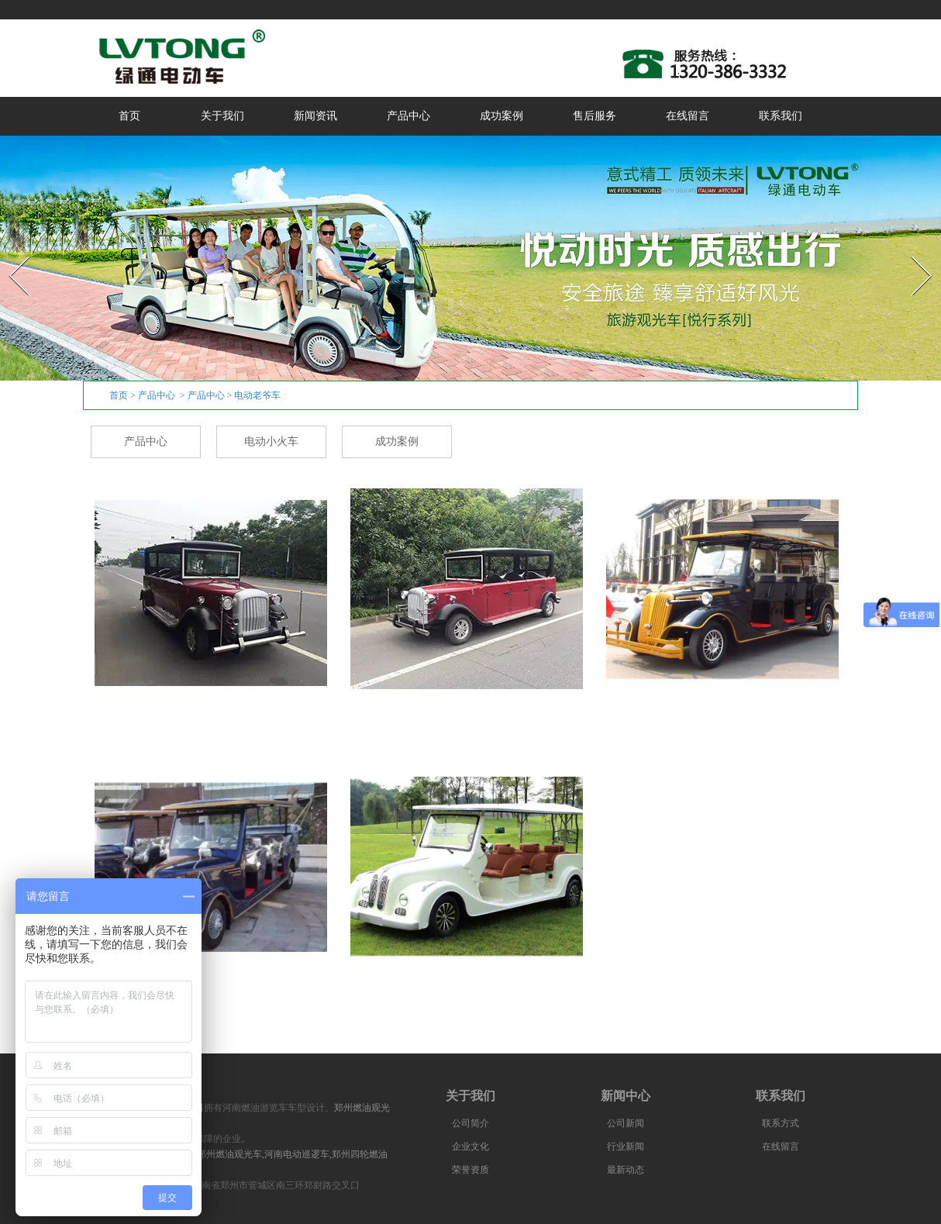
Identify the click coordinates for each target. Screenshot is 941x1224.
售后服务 (594, 116)
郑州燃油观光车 (229, 1154)
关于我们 (222, 116)
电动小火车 (271, 441)
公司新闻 (625, 1123)
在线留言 (687, 116)
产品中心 (408, 116)
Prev (10, 251)
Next (912, 251)
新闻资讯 (315, 116)
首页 (129, 116)
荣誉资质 (470, 1169)
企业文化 (470, 1146)
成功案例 (501, 116)
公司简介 (470, 1123)
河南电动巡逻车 (296, 1154)
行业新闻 (625, 1146)
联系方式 (780, 1123)
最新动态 (625, 1169)
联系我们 (780, 116)
